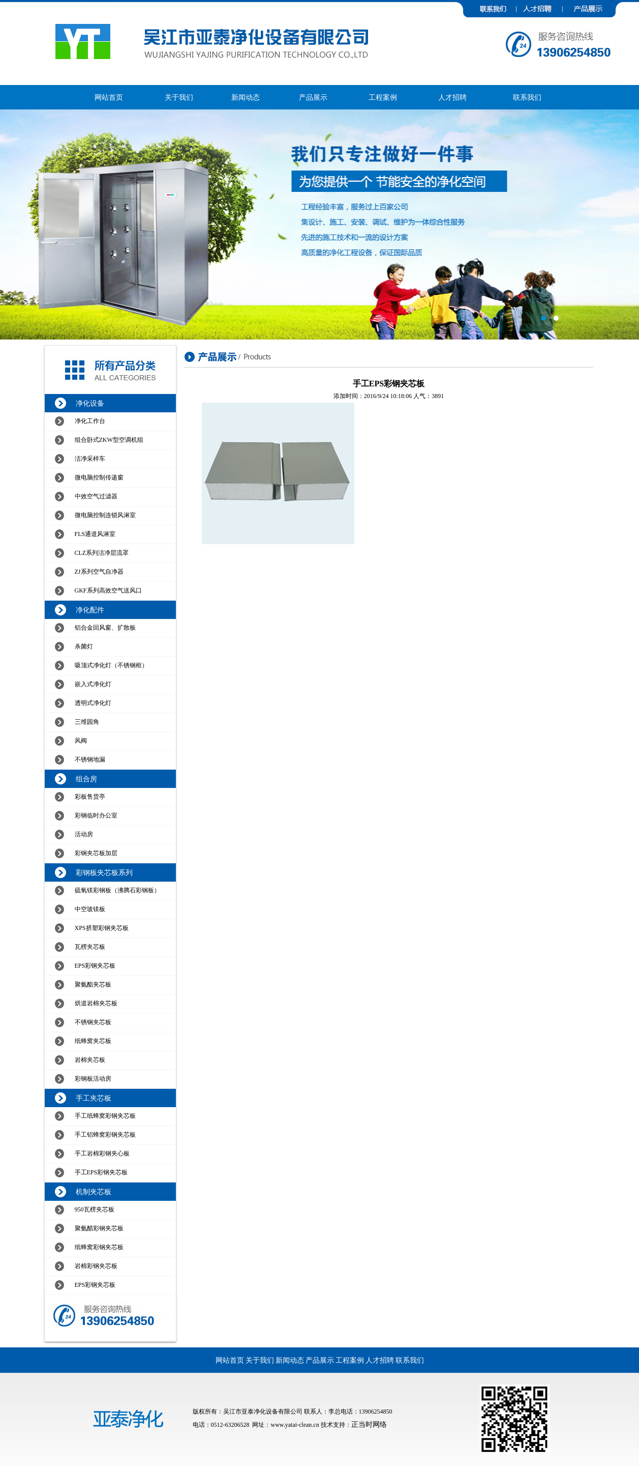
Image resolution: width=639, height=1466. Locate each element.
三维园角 (87, 721)
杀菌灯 (84, 646)
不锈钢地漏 (90, 759)
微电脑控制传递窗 (99, 477)
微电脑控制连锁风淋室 (105, 515)
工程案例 (383, 97)
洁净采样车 (90, 458)
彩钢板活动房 (93, 1078)
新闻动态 (245, 97)
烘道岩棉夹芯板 (96, 1003)
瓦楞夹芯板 (90, 946)
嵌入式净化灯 (93, 684)
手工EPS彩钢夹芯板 (101, 1172)
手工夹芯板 (93, 1098)
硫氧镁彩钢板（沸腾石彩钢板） (117, 890)
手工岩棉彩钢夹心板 (102, 1153)
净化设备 (90, 403)
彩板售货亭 (90, 796)
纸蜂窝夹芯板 (93, 1041)
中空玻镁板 (90, 909)
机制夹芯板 (93, 1192)
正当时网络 (369, 1424)
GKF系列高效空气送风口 (108, 590)
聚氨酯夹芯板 (93, 984)
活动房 (84, 834)
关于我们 (179, 97)
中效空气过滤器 (96, 496)
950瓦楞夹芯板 (94, 1209)
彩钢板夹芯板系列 (104, 873)
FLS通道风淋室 (95, 534)
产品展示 (313, 97)
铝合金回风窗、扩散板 (105, 627)
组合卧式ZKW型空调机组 (109, 439)
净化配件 (90, 610)
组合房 (86, 779)
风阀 (81, 740)
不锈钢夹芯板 (93, 1022)
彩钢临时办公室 (96, 815)
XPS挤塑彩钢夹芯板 (102, 928)
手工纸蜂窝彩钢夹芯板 (105, 1115)
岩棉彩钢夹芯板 (96, 1266)
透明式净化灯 (93, 703)
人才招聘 (452, 97)
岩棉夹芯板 (90, 1059)
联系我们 (527, 97)
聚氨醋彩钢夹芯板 (99, 1228)
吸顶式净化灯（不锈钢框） (111, 665)
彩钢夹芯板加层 (96, 853)
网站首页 (109, 97)
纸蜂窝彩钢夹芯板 (99, 1247)
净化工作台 (90, 421)
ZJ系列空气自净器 (99, 571)
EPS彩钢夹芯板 (95, 965)
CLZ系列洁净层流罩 (102, 552)
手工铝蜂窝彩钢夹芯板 (105, 1134)
